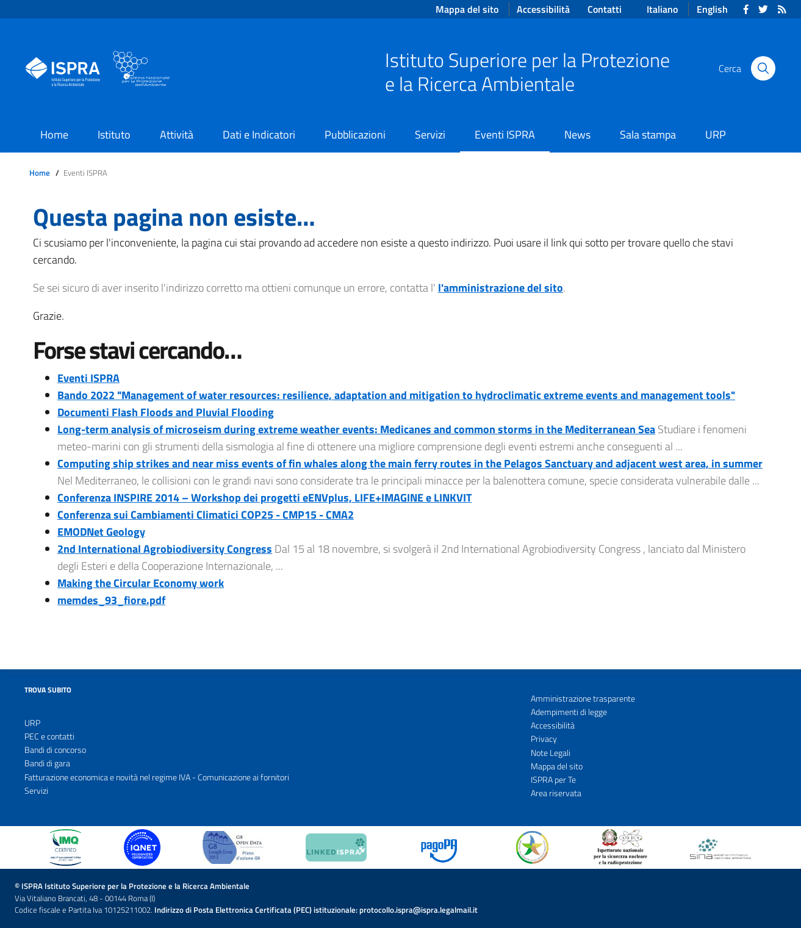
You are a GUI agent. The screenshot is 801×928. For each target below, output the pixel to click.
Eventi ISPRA (505, 134)
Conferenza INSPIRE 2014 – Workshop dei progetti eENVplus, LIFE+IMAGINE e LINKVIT (264, 497)
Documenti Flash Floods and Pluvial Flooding (165, 412)
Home (54, 134)
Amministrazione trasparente (583, 698)
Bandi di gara (47, 763)
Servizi (430, 134)
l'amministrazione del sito (500, 287)
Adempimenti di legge (569, 712)
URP (715, 134)
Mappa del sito (557, 766)
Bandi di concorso (55, 750)
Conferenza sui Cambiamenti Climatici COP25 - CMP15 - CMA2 (205, 514)
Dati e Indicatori (259, 134)
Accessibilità (553, 725)
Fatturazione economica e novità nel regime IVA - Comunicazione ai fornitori (156, 777)
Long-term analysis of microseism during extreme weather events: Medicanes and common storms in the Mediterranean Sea (356, 429)
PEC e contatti (49, 736)
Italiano (662, 9)
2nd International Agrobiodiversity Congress (164, 549)
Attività (176, 134)
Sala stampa (648, 134)
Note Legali (550, 753)
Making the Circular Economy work (140, 583)
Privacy (544, 739)
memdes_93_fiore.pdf (111, 600)
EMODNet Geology (101, 531)
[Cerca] (763, 68)
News (577, 134)
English (712, 9)
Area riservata (556, 793)
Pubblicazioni (355, 134)
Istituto (114, 134)
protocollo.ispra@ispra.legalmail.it (418, 910)
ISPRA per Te (553, 779)
